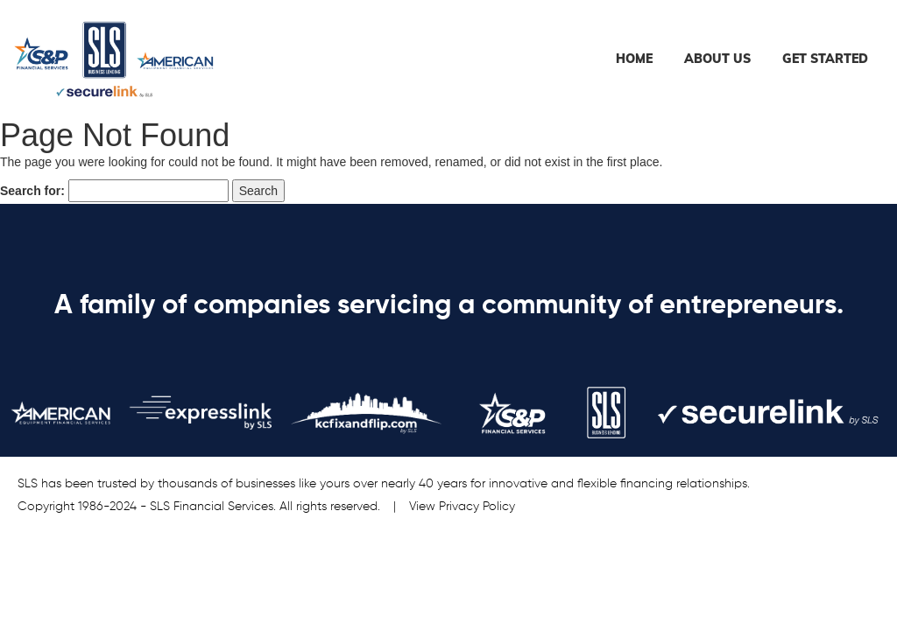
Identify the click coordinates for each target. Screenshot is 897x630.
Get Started (825, 58)
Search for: (32, 191)
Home (634, 58)
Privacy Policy (477, 506)
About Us (717, 58)
